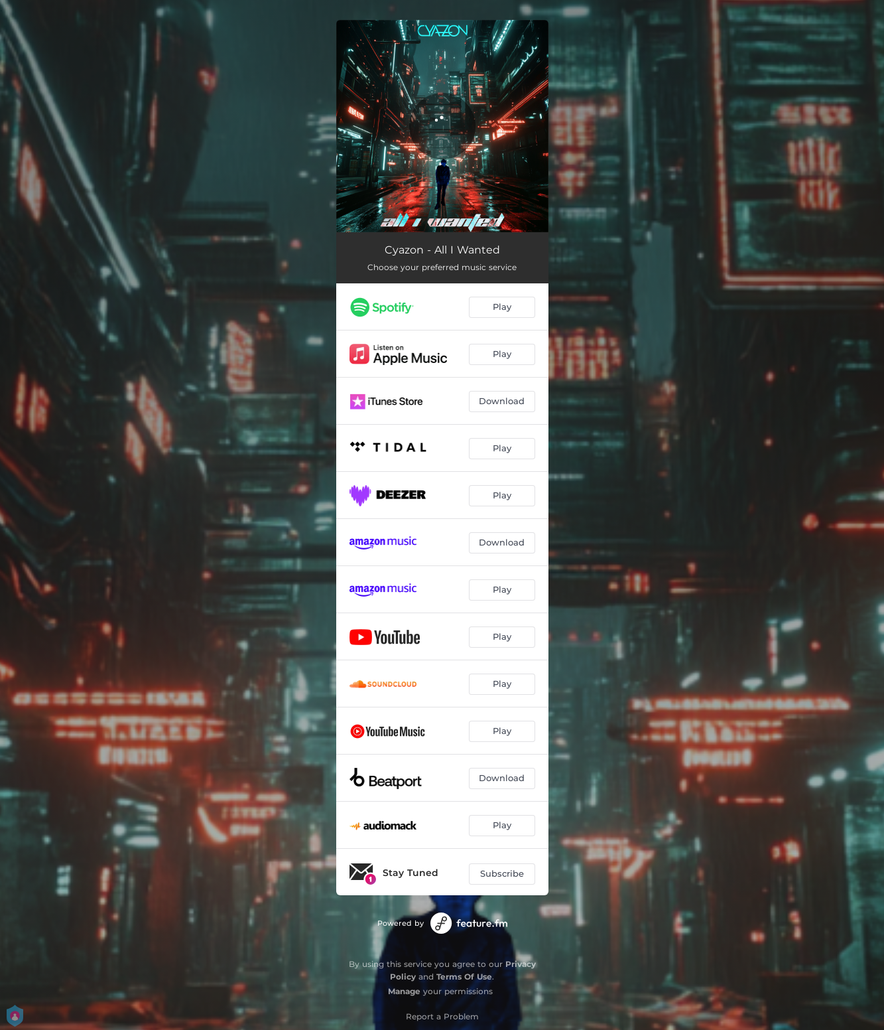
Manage (404, 991)
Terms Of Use (464, 977)
